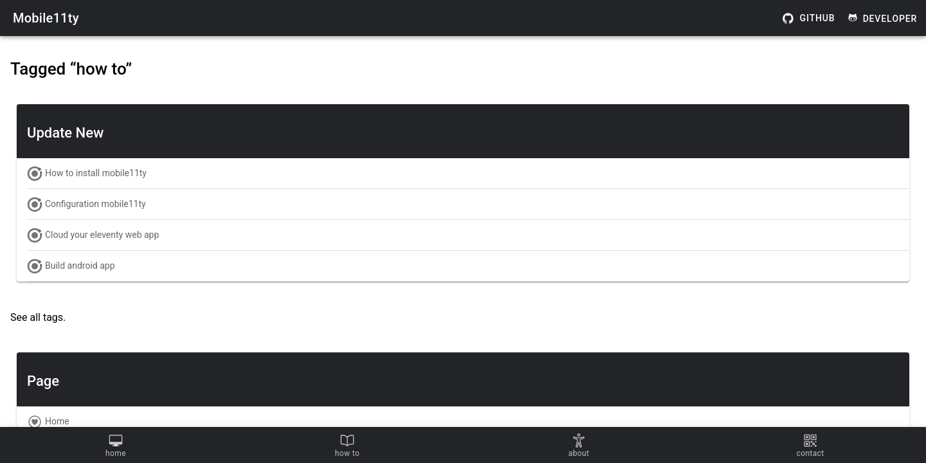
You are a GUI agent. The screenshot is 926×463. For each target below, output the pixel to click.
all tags (46, 317)
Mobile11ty (46, 18)
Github (808, 18)
